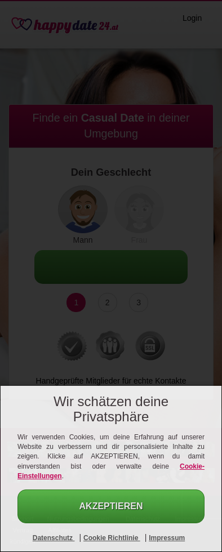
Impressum (167, 538)
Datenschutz (54, 538)
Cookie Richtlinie (111, 538)
